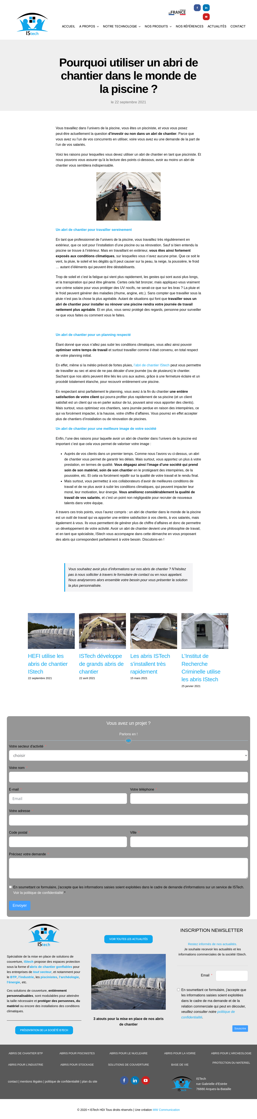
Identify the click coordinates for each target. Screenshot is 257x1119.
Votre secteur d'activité (26, 757)
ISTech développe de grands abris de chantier (101, 674)
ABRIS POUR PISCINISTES (76, 1063)
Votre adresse (19, 821)
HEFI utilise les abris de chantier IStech (47, 674)
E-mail (14, 800)
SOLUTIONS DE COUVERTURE (127, 1075)
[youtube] (204, 16)
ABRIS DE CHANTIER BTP (25, 1063)
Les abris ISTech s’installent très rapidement (149, 674)
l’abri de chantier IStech (151, 365)
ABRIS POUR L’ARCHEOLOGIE (229, 1063)
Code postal (18, 843)
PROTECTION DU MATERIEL (229, 1073)
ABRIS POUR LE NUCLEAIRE (128, 1063)
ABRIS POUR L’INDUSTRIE (25, 1075)
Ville (132, 843)
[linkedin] (204, 7)
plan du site (89, 1092)
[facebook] (195, 7)
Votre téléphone (141, 800)
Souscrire (238, 1039)
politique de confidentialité (62, 1092)
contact (12, 1092)
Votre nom (17, 778)
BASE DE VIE (178, 1075)
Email (204, 986)
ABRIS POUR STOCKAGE (76, 1075)
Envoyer (20, 916)
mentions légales (31, 1092)
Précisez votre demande (27, 864)
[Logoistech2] (32, 14)
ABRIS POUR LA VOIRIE (178, 1063)
